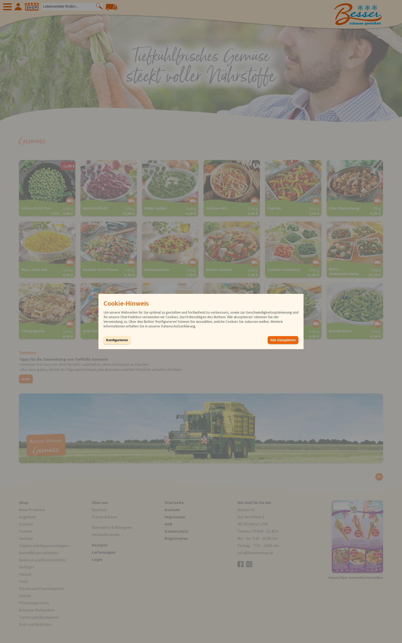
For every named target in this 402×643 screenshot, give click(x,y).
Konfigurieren (117, 340)
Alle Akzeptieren (283, 340)
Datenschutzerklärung (178, 326)
